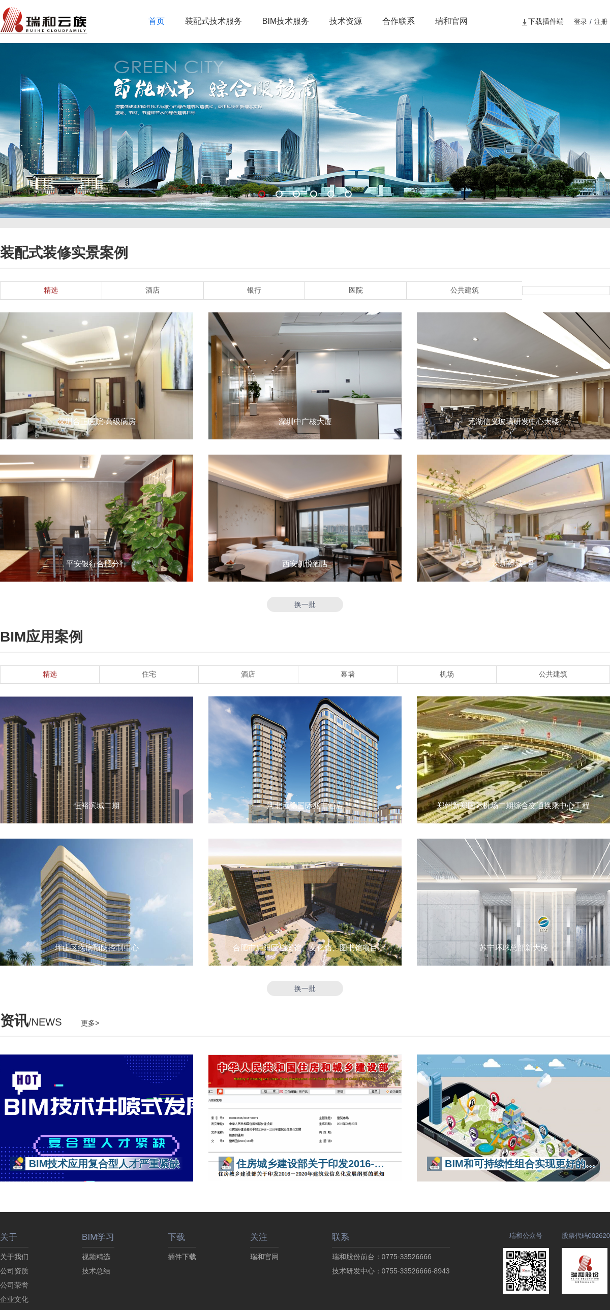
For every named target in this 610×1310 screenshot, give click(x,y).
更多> (90, 1023)
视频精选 (96, 1257)
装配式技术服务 (213, 21)
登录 (580, 21)
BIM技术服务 (285, 21)
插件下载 (182, 1257)
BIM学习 (98, 1237)
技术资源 (345, 21)
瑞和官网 (451, 21)
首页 (156, 21)
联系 (340, 1237)
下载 (176, 1237)
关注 (258, 1237)
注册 (600, 21)
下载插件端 (542, 21)
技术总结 (96, 1271)
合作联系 (398, 21)
